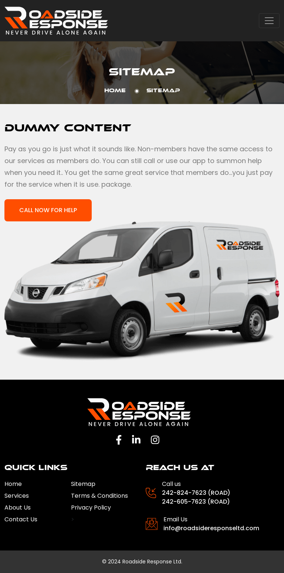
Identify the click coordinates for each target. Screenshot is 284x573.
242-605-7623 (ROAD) (196, 501)
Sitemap (83, 484)
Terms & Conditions (99, 495)
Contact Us (20, 519)
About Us (17, 507)
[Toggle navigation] (269, 20)
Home (115, 90)
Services (16, 495)
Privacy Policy (91, 507)
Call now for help (48, 210)
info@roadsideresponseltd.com (211, 528)
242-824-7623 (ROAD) (196, 493)
